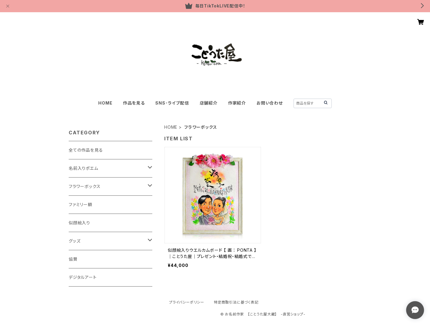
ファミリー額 (80, 204)
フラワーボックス (84, 186)
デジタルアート (83, 277)
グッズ (74, 240)
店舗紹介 (208, 102)
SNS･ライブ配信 (172, 102)
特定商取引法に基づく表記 (236, 302)
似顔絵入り (79, 222)
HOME (105, 102)
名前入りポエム (83, 168)
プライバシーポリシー (186, 302)
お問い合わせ (270, 102)
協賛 (73, 259)
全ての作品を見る (86, 150)
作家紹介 (237, 102)
